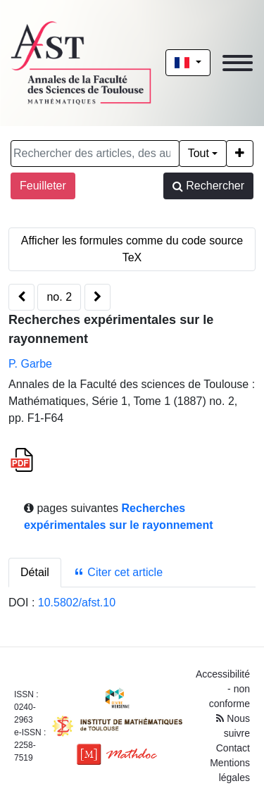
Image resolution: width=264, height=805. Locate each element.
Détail (34, 572)
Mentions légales (230, 770)
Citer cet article (118, 572)
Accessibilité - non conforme (223, 688)
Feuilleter (43, 186)
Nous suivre (233, 726)
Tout (198, 153)
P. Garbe (30, 364)
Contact (233, 748)
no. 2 (59, 297)
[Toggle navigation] (237, 63)
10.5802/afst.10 (76, 603)
